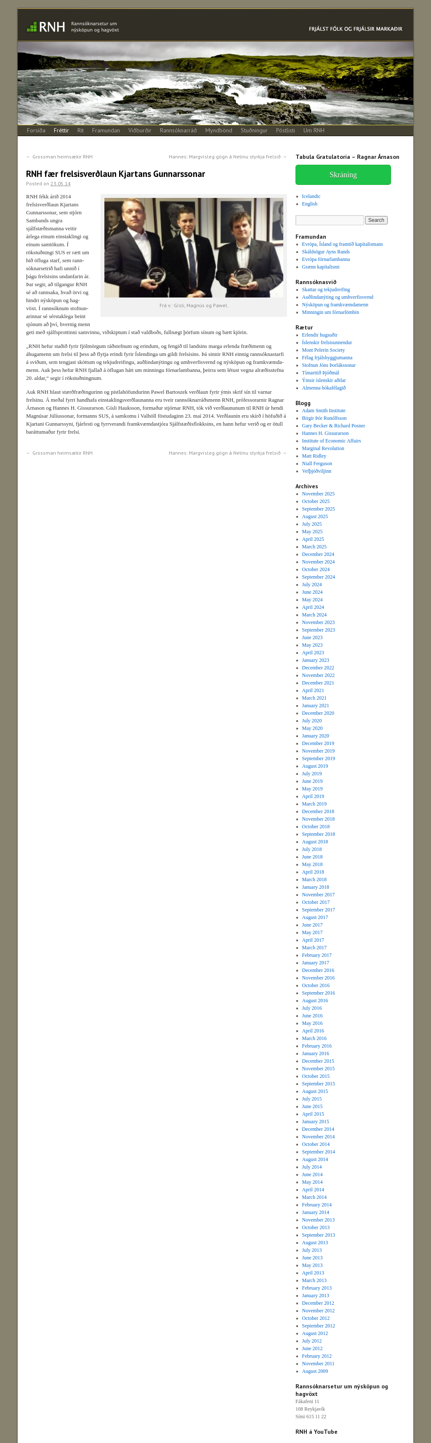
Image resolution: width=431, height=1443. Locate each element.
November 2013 (318, 1220)
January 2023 (315, 660)
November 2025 (318, 494)
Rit (80, 130)
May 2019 (312, 789)
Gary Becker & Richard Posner (333, 426)
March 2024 (314, 615)
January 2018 (315, 887)
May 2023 (312, 645)
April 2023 (313, 653)
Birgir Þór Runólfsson (324, 418)
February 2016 (317, 1046)
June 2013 (312, 1258)
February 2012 (317, 1356)
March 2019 (314, 804)
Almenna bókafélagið (324, 388)
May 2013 (312, 1265)
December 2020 (318, 713)
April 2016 (313, 1031)
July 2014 (312, 1167)
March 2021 (314, 698)
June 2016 (312, 1016)
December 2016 (318, 970)
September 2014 (318, 1152)
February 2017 (317, 955)
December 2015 (318, 1061)
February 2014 (317, 1205)
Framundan (106, 130)
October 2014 (316, 1144)
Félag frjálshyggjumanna (327, 358)
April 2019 (313, 796)
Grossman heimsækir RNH (59, 156)
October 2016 (316, 985)
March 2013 (314, 1280)
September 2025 (318, 509)
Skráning (343, 175)
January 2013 (315, 1295)
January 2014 (315, 1212)
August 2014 (315, 1159)
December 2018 (318, 811)
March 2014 (314, 1197)
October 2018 (316, 826)
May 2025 (312, 532)
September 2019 (318, 758)
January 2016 (315, 1053)
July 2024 (312, 584)
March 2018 (314, 879)
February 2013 (317, 1288)
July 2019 (312, 774)
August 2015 (315, 1091)
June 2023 (312, 637)
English (310, 204)
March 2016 (314, 1038)
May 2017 (312, 932)
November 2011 (318, 1364)
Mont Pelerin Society (323, 350)
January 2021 (315, 705)
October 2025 (316, 501)
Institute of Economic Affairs (331, 441)
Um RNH (314, 130)
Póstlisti (285, 130)
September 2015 (318, 1084)
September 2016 (318, 993)
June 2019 (312, 781)
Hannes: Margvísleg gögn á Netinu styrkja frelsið (228, 156)
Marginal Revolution (323, 448)
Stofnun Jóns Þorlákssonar (329, 365)
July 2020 (312, 721)
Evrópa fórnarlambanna (326, 259)
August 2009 (315, 1371)
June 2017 (312, 925)
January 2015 (315, 1121)
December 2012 (318, 1303)
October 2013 (316, 1227)
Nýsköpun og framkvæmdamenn (335, 305)
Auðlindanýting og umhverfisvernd (337, 297)
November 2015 (318, 1069)
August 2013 (315, 1243)
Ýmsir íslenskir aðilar (324, 380)
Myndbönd (218, 130)
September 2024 (318, 577)
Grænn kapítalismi (321, 267)
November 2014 (318, 1137)
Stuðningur (254, 130)
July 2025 (312, 524)
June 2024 (312, 592)
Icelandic (311, 196)
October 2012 (316, 1318)
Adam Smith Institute (324, 410)
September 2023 (318, 630)
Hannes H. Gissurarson (325, 433)
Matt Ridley (314, 456)
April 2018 (313, 872)
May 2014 (312, 1182)
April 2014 (313, 1190)
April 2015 (313, 1114)
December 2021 (318, 683)
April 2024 (313, 607)
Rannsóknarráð (178, 130)
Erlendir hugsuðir (320, 335)
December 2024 (318, 554)
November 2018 (318, 819)
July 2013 (312, 1250)
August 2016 (315, 1000)
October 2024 (316, 569)
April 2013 (313, 1273)
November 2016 (318, 978)
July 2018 (312, 849)
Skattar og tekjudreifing (326, 289)
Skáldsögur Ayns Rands (326, 252)
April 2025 (313, 539)
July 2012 (312, 1341)
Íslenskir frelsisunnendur (327, 342)
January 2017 (315, 963)
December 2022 (318, 668)
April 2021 (313, 690)
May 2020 (312, 728)
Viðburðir (140, 130)
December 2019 (318, 743)
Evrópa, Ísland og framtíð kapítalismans (342, 244)
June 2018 (312, 857)
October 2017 (316, 902)
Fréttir (61, 130)
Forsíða (36, 130)
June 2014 (312, 1174)
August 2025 (315, 516)
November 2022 (318, 675)
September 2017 (318, 910)
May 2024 (312, 600)
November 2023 (318, 622)
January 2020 (315, 736)
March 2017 (314, 948)
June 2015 (312, 1106)
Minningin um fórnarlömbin (330, 312)
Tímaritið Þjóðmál (320, 373)
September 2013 (318, 1235)
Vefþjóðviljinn (316, 471)
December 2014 (318, 1129)
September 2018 (318, 834)
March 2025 (314, 547)
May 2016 (312, 1023)
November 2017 (318, 895)
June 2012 (312, 1348)
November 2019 (318, 751)
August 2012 (315, 1333)
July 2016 (312, 1008)
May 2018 (312, 864)
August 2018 (315, 842)
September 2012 (318, 1326)
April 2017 (313, 940)
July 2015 (312, 1099)
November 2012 (318, 1311)
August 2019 (315, 766)
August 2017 (315, 917)
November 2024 (318, 562)
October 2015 (316, 1076)
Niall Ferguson (317, 463)
